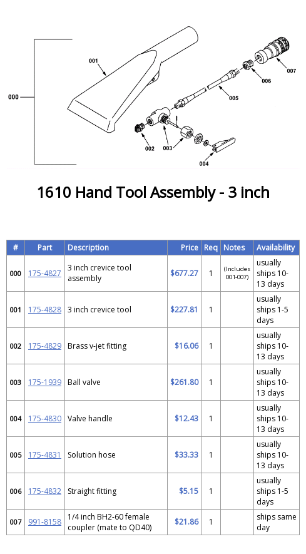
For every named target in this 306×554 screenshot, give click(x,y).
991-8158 (44, 521)
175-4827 (44, 273)
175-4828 (44, 309)
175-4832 (44, 491)
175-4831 (44, 454)
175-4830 (44, 418)
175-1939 (44, 382)
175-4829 (44, 346)
